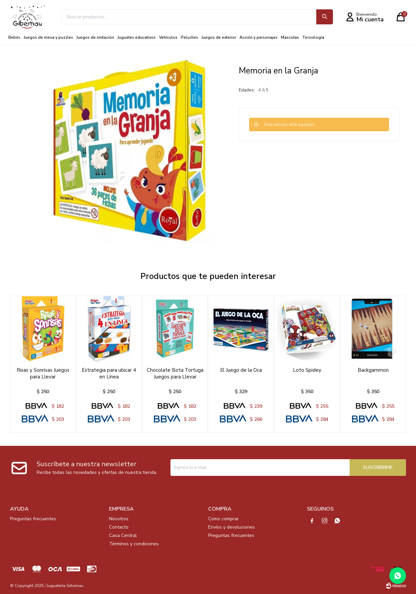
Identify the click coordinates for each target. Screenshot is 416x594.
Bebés (14, 37)
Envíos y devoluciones (231, 527)
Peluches (189, 37)
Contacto (118, 527)
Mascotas (290, 37)
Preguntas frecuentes (33, 519)
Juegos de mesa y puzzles (48, 37)
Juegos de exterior (218, 37)
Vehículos (168, 37)
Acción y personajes (259, 37)
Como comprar (223, 519)
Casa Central (123, 535)
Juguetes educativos (136, 37)
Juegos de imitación (95, 37)
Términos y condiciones (134, 544)
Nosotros (118, 519)
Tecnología (313, 37)
